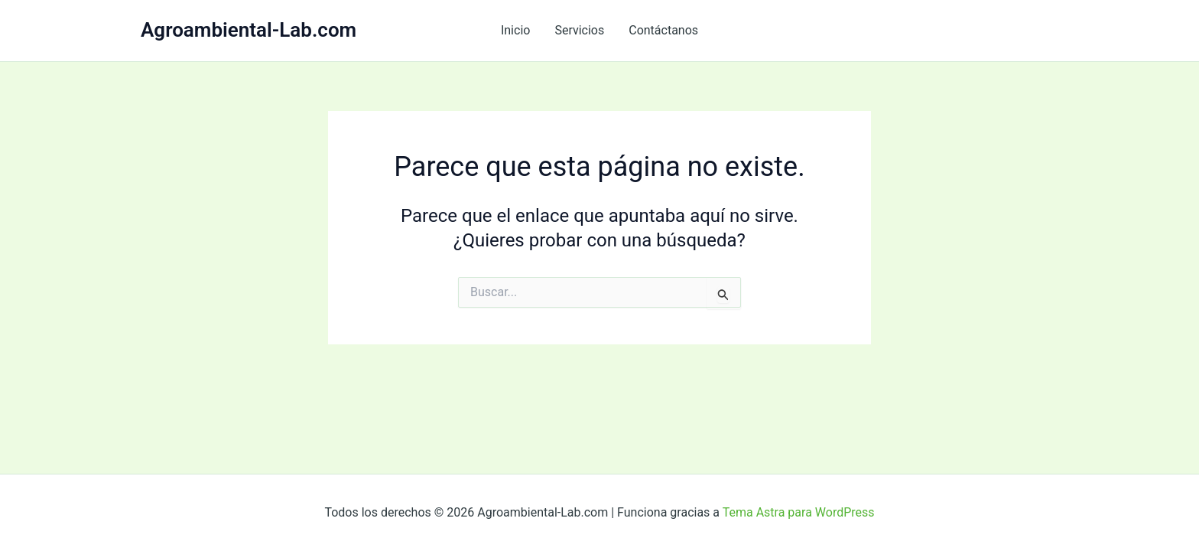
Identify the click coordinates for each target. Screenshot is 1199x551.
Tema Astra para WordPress (799, 512)
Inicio (515, 30)
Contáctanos (663, 30)
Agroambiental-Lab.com (248, 29)
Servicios (579, 30)
